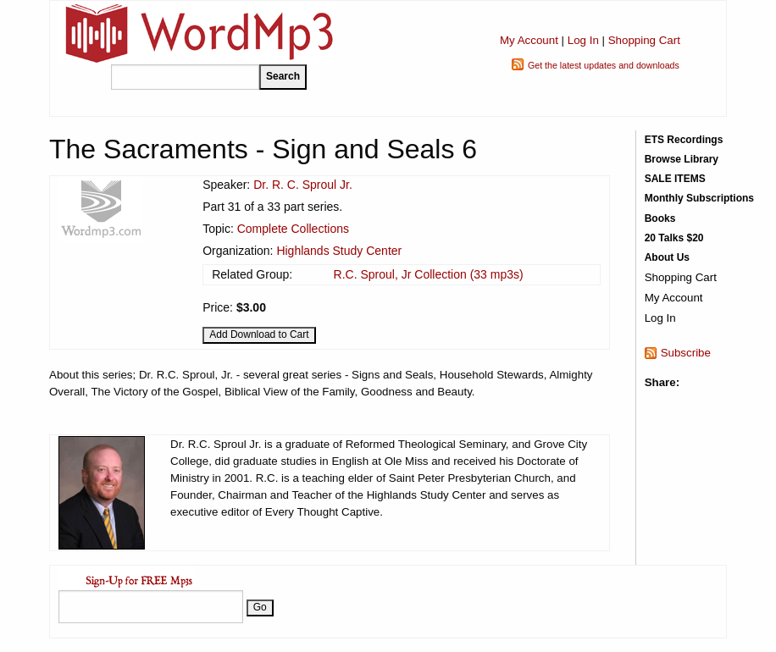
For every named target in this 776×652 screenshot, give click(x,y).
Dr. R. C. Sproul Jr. (302, 184)
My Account (529, 40)
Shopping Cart (644, 40)
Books (660, 218)
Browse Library (681, 159)
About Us (667, 257)
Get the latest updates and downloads (603, 65)
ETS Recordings (684, 140)
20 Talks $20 (674, 238)
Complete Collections (293, 228)
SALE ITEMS (675, 179)
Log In (583, 40)
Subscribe (686, 352)
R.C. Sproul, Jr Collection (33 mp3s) (429, 274)
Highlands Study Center (339, 250)
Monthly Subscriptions (699, 198)
